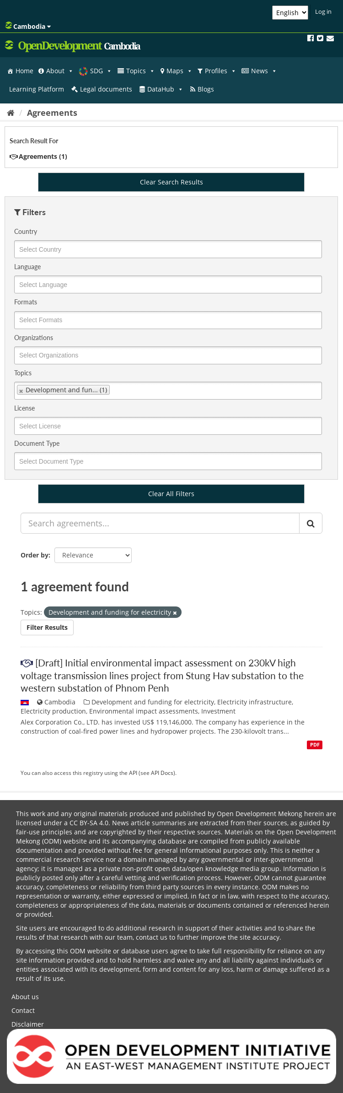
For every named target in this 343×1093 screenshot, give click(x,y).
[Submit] (310, 523)
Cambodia (28, 26)
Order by (34, 555)
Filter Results (47, 627)
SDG (101, 71)
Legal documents (106, 89)
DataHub (165, 89)
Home (24, 70)
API (133, 772)
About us (25, 996)
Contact (23, 1010)
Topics (140, 71)
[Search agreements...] (160, 523)
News (264, 71)
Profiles (220, 71)
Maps (179, 71)
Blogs (206, 89)
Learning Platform (36, 89)
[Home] (11, 112)
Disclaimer (27, 1024)
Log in (323, 11)
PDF (315, 744)
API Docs (162, 772)
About (60, 71)
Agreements (52, 112)
